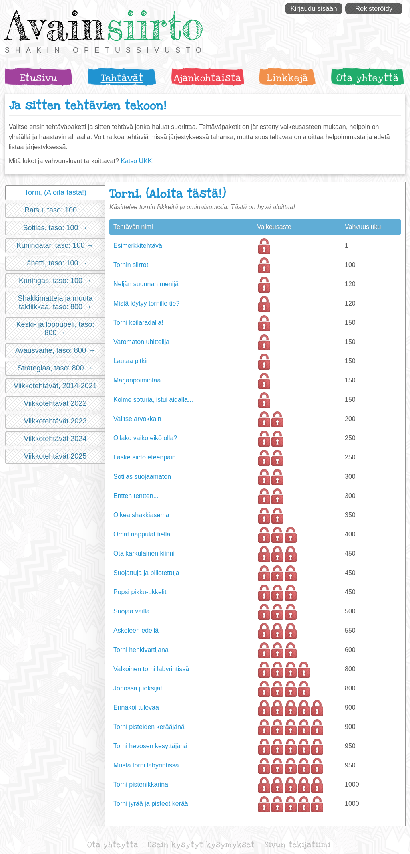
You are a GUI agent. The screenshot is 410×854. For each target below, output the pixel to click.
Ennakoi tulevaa (136, 707)
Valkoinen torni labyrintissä (151, 669)
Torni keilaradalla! (138, 322)
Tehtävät (122, 78)
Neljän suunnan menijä (146, 284)
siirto (155, 25)
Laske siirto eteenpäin (144, 457)
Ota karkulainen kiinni (144, 553)
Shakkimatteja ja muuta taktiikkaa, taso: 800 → (55, 302)
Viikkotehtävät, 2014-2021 (55, 386)
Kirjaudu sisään (313, 8)
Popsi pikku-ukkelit (140, 592)
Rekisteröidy (374, 8)
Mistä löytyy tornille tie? (146, 303)
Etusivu (38, 78)
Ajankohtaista (207, 78)
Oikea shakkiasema (141, 515)
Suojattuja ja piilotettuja (146, 572)
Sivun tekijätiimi (298, 845)
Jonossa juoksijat (137, 688)
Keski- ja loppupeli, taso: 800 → (55, 328)
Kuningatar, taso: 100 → (55, 245)
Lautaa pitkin (131, 361)
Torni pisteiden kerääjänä (149, 726)
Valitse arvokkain (137, 418)
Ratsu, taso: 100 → (55, 210)
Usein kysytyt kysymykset (201, 845)
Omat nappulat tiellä (141, 534)
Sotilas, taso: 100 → (55, 228)
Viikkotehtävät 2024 (55, 439)
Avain (55, 25)
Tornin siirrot (130, 264)
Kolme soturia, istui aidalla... (153, 399)
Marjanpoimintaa (137, 380)
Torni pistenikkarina (140, 784)
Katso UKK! (137, 161)
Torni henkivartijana (141, 649)
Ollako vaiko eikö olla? (145, 438)
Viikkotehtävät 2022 (55, 403)
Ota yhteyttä (367, 78)
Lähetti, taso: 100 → (55, 263)
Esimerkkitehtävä (137, 245)
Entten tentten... (136, 495)
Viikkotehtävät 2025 (55, 456)
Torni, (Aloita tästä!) (55, 192)
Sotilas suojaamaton (142, 476)
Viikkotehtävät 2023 (55, 421)
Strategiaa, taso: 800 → (55, 368)
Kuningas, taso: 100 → (55, 281)
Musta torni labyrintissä (146, 765)
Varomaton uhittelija (141, 341)
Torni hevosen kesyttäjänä (150, 746)
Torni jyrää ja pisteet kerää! (151, 803)
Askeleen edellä (136, 630)
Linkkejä (287, 78)
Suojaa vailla (131, 611)
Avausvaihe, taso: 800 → (55, 350)
